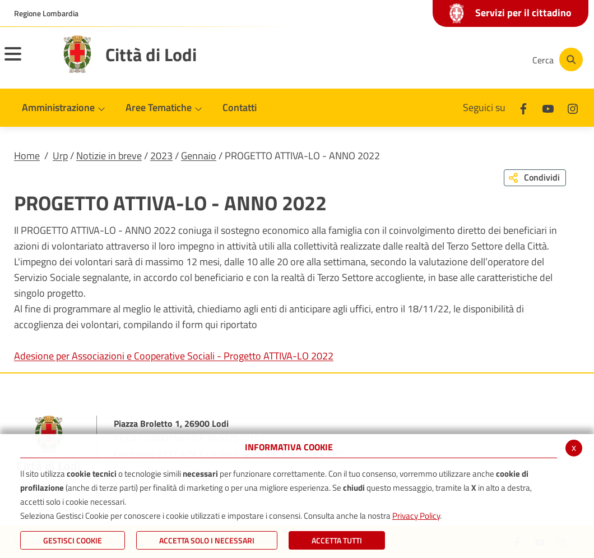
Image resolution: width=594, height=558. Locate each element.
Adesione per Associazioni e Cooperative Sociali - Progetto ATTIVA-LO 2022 (173, 355)
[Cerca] (556, 59)
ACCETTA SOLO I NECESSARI (206, 540)
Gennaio (198, 155)
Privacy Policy (416, 515)
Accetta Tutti (337, 540)
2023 (161, 155)
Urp (60, 155)
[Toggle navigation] (26, 61)
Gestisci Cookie (72, 540)
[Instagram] (478, 59)
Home (27, 155)
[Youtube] (445, 59)
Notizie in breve (109, 155)
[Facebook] (411, 59)
